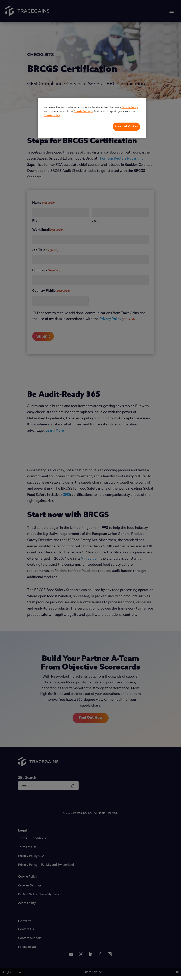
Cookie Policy (130, 107)
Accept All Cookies (126, 126)
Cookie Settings (83, 111)
